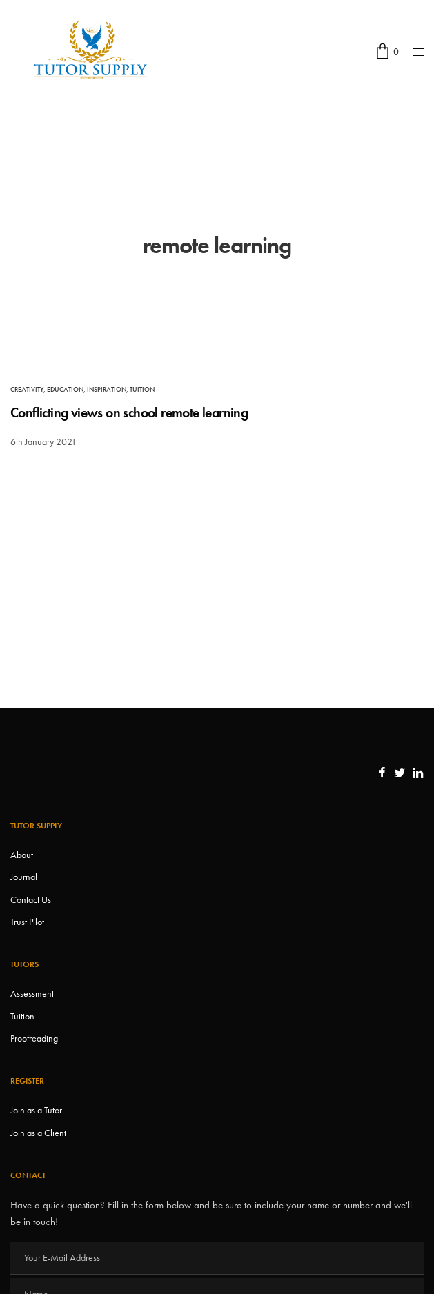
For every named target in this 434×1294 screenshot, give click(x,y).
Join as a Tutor (36, 1110)
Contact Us (30, 899)
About (21, 854)
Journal (23, 876)
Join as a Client (38, 1132)
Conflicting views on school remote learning (129, 412)
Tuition (142, 389)
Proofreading (34, 1038)
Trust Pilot (27, 921)
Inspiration (106, 389)
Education (65, 389)
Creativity (26, 389)
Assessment (32, 993)
